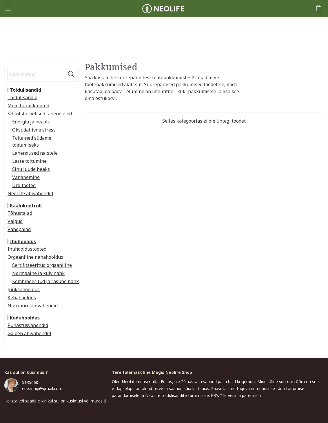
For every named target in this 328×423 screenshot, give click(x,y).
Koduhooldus (25, 317)
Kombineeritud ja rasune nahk (45, 281)
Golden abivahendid (29, 333)
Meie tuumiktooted (28, 105)
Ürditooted (24, 185)
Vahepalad (19, 229)
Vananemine (26, 177)
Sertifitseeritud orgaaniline (42, 265)
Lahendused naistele (35, 153)
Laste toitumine (29, 161)
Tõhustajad (20, 213)
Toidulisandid (25, 90)
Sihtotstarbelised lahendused (40, 113)
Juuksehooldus (24, 289)
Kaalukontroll (26, 205)
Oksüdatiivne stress (34, 130)
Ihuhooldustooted (27, 249)
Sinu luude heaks (31, 169)
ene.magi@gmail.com (42, 388)
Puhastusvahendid (28, 325)
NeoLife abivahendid (30, 193)
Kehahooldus (22, 297)
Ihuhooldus (23, 241)
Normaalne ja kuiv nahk (38, 273)
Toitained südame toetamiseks (31, 141)
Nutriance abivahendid (33, 305)
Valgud (15, 221)
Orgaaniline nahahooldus (35, 257)
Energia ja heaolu (31, 122)
